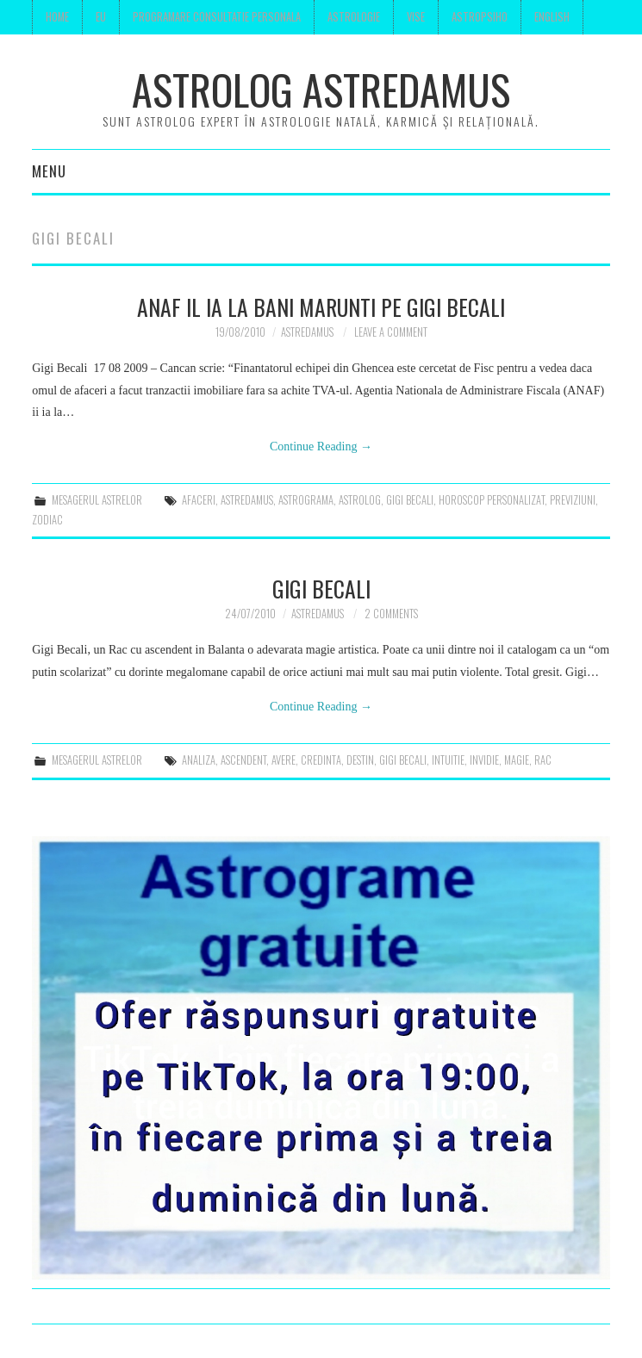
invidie (484, 760)
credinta (321, 760)
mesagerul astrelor (97, 500)
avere (283, 760)
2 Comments (391, 613)
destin (360, 760)
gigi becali (409, 500)
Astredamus (307, 332)
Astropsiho (480, 17)
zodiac (47, 520)
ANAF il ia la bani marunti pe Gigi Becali (321, 306)
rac (543, 760)
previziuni (572, 500)
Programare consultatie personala (217, 17)
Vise (416, 17)
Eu (101, 17)
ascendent (243, 760)
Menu (49, 171)
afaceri (198, 500)
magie (516, 760)
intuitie (448, 760)
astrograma (305, 500)
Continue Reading (321, 446)
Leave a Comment (390, 332)
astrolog (360, 500)
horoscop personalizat (492, 500)
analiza (198, 760)
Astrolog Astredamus (321, 89)
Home (57, 17)
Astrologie (353, 17)
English (552, 17)
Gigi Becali (321, 588)
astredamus (247, 500)
